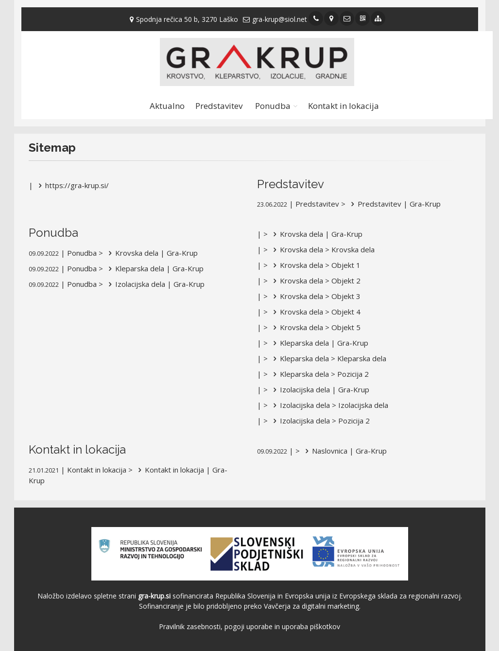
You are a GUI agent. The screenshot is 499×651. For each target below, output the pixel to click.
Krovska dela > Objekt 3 (315, 296)
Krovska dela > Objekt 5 (315, 327)
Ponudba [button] (273, 105)
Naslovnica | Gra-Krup (344, 451)
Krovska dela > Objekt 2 (315, 280)
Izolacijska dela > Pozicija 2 (320, 420)
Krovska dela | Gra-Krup (151, 253)
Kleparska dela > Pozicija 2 (319, 374)
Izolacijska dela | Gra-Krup (155, 284)
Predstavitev (218, 105)
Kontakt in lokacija (343, 105)
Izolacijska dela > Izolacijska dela (329, 405)
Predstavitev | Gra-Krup (394, 204)
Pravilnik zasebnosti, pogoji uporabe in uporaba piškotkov (249, 626)
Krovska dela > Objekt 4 (315, 312)
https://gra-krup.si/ (72, 185)
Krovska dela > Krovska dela (322, 249)
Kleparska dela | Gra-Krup (154, 268)
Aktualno (167, 105)
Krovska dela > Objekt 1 (315, 265)
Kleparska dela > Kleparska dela (328, 358)
